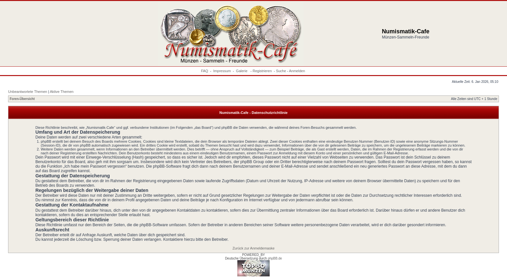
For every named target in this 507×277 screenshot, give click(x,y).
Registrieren (262, 71)
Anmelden (297, 71)
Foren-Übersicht (22, 99)
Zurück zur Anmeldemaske (253, 248)
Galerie (242, 71)
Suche (281, 71)
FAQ (204, 71)
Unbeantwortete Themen (27, 92)
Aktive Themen (61, 92)
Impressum (222, 71)
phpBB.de (275, 258)
